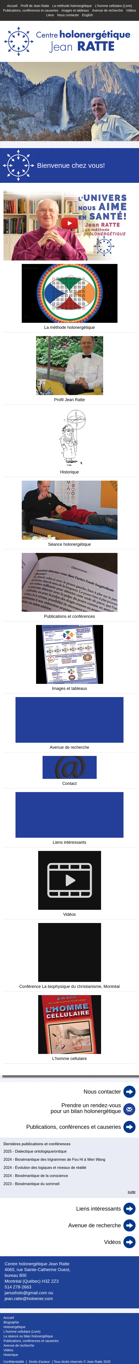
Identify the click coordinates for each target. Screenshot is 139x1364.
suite (132, 1192)
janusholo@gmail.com (26, 1292)
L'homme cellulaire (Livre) (113, 6)
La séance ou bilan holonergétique (28, 1336)
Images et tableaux (75, 10)
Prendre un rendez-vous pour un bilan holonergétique (86, 1108)
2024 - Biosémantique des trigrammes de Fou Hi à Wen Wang (54, 1159)
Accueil (12, 6)
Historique (10, 1355)
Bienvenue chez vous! (71, 165)
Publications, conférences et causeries (30, 10)
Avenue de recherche (107, 10)
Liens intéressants (98, 1208)
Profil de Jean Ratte (35, 6)
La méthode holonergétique (72, 6)
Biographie (11, 1322)
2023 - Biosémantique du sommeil (31, 1184)
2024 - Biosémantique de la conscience (35, 1176)
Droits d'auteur (39, 1362)
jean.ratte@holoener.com (29, 1298)
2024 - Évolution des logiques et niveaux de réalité (44, 1168)
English (87, 15)
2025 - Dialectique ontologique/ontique (35, 1151)
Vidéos (131, 10)
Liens (50, 15)
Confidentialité (13, 1362)
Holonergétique (14, 1327)
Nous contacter (68, 15)
